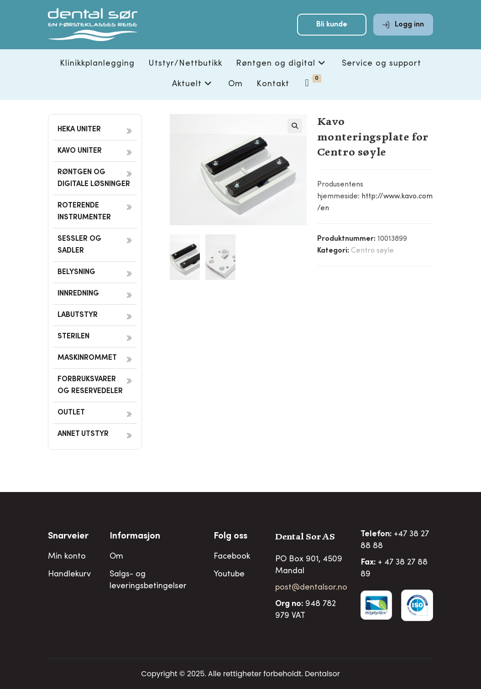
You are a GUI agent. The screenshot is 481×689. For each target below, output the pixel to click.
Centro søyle (372, 250)
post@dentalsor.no (311, 588)
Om (116, 557)
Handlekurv (69, 574)
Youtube (229, 574)
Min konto (67, 557)
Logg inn (403, 28)
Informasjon (135, 536)
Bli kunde (331, 28)
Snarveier (68, 536)
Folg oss (230, 536)
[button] (295, 126)
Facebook (232, 557)
